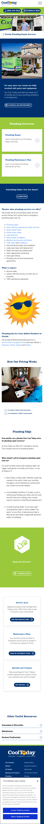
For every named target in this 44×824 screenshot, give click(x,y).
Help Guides (28, 769)
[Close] (37, 781)
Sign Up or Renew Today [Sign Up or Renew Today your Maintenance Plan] (22, 653)
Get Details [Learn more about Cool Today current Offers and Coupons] (22, 685)
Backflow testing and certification (19, 240)
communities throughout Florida (14, 342)
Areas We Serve (29, 762)
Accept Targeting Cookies (20, 810)
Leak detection (12, 235)
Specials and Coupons (12, 773)
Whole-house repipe (13, 232)
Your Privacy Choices (30, 773)
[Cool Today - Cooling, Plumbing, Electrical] (9, 3)
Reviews (7, 766)
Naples (28, 345)
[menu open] (40, 3)
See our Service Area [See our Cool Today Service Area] (22, 619)
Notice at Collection (30, 766)
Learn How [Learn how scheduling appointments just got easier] (22, 196)
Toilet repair (10, 243)
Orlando (18, 345)
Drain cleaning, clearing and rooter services (22, 227)
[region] (20, 801)
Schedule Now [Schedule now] (31, 11)
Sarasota (5, 345)
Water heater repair (13, 230)
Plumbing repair (12, 225)
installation (23, 243)
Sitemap (26, 776)
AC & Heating (9, 762)
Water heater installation (15, 238)
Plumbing (8, 776)
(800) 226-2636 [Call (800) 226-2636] (12, 11)
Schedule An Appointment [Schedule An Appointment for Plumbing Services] (18, 105)
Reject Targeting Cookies (20, 817)
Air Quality (8, 769)
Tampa (12, 345)
